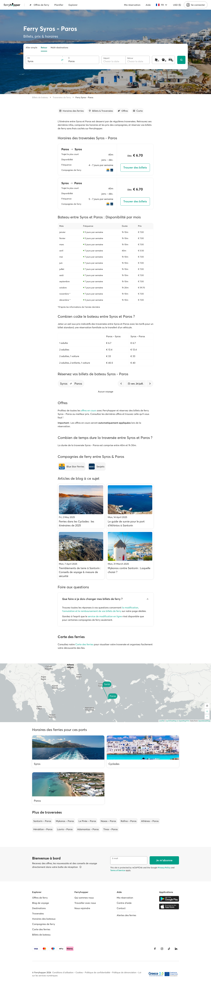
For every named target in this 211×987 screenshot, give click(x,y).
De (28, 58)
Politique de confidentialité (97, 972)
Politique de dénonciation (124, 972)
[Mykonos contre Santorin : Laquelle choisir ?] (130, 555)
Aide (148, 4)
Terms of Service (117, 870)
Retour (44, 47)
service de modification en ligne (105, 616)
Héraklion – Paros (42, 829)
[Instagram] (162, 949)
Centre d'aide (124, 902)
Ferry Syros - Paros (84, 97)
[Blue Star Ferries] (71, 466)
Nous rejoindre (82, 908)
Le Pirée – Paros (87, 821)
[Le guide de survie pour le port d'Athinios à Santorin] (130, 506)
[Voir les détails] (80, 867)
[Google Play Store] (169, 899)
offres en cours (88, 410)
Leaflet (161, 721)
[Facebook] (155, 949)
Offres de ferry (39, 4)
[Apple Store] (169, 906)
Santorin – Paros (42, 821)
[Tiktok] (169, 949)
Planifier (58, 4)
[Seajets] (97, 466)
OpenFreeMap (171, 721)
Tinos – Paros (110, 829)
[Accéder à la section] (71, 111)
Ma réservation (132, 4)
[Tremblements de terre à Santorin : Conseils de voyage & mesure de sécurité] (81, 555)
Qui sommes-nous (84, 897)
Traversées (38, 913)
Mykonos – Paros (65, 821)
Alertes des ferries (126, 915)
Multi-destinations (59, 47)
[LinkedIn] (176, 949)
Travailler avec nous (85, 902)
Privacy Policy (164, 867)
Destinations (39, 908)
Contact (121, 908)
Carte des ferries (84, 644)
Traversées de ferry (62, 97)
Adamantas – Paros (88, 829)
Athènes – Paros (150, 821)
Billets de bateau (40, 97)
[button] (71, 383)
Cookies (79, 972)
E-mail (115, 858)
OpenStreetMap (204, 721)
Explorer (73, 4)
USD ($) (177, 4)
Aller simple (31, 47)
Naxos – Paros (108, 821)
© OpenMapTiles (183, 721)
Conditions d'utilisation (62, 972)
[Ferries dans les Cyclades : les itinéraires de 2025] (81, 506)
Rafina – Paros (128, 821)
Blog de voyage (40, 902)
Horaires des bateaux (44, 918)
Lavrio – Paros (65, 829)
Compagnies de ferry (43, 924)
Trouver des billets (135, 167)
